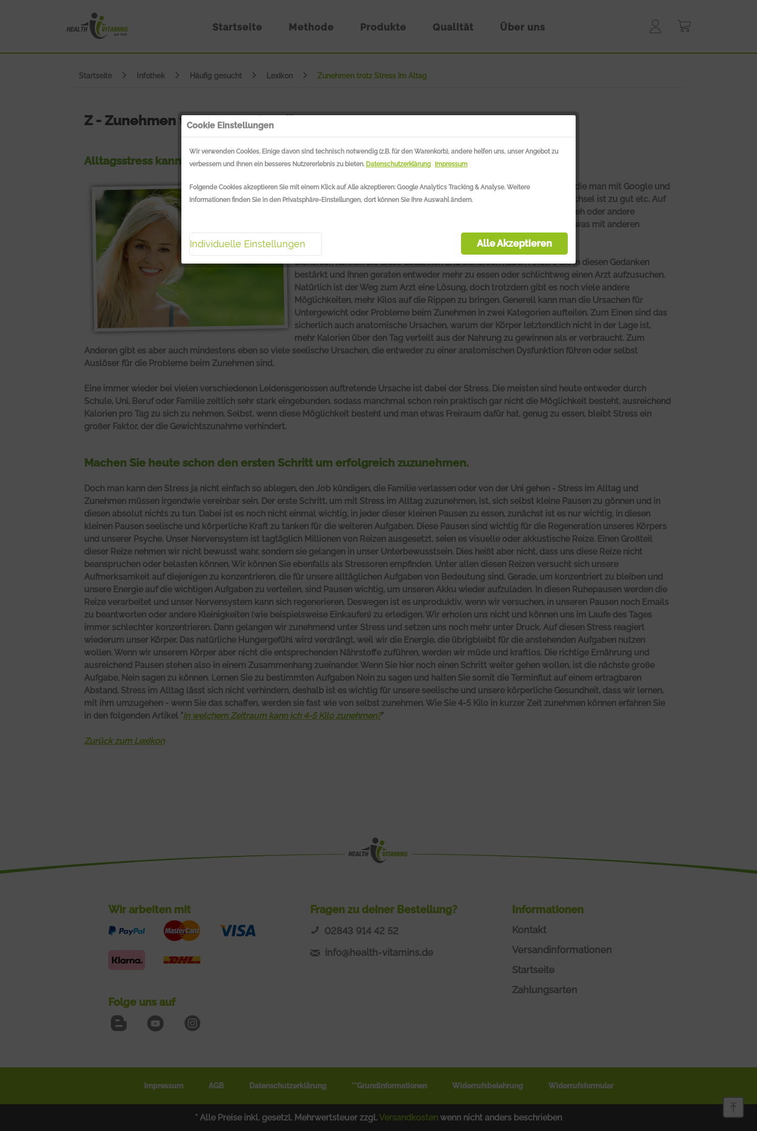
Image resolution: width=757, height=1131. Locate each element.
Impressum (451, 164)
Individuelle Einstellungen (247, 243)
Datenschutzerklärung (398, 164)
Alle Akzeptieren (514, 243)
